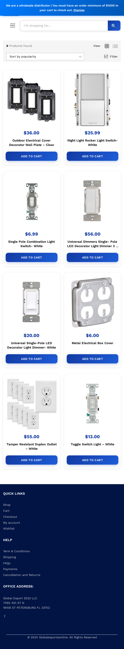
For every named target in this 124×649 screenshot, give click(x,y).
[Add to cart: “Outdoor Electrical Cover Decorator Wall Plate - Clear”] (31, 156)
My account (11, 522)
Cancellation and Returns (21, 575)
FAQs (6, 563)
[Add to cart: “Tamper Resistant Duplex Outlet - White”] (31, 460)
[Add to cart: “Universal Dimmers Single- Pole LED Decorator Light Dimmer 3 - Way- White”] (93, 257)
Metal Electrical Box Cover (92, 343)
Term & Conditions (16, 551)
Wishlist (9, 528)
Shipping (9, 557)
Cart (6, 510)
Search (114, 26)
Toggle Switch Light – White (92, 444)
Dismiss (78, 10)
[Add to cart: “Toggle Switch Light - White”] (93, 460)
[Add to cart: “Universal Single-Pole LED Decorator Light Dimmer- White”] (31, 358)
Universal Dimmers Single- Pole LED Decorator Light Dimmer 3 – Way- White (92, 246)
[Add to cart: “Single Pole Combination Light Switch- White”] (31, 257)
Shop (7, 504)
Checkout (10, 516)
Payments (10, 569)
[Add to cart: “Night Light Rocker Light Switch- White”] (93, 156)
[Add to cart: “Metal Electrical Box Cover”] (93, 358)
